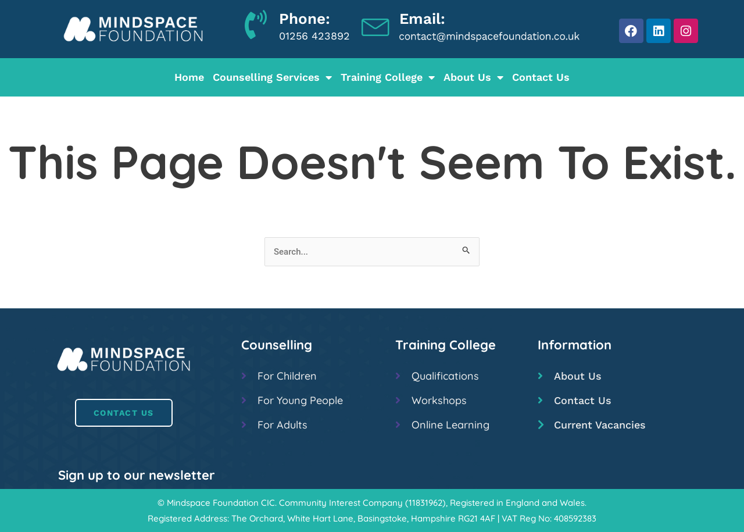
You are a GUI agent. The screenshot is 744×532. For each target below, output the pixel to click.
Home (189, 77)
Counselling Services (272, 77)
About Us (473, 77)
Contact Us (541, 77)
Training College (388, 77)
